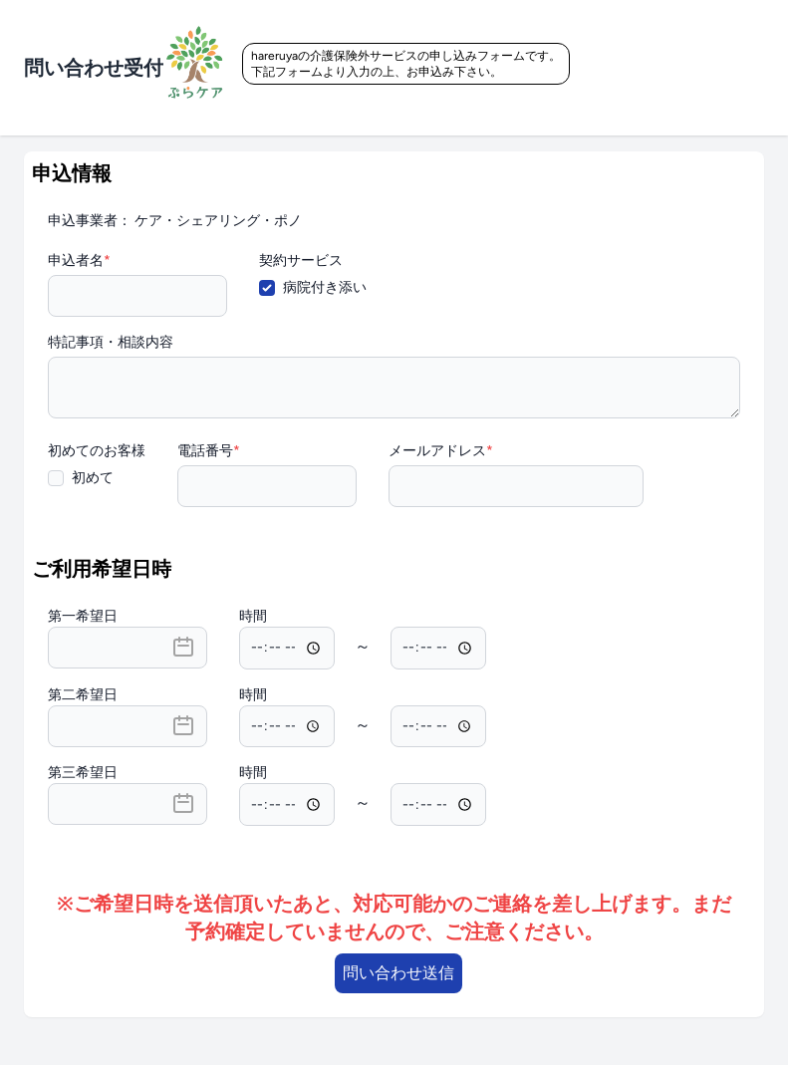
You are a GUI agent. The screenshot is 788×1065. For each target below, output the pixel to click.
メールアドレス (441, 450)
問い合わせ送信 (398, 972)
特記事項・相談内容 (110, 342)
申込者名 (79, 260)
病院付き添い (325, 287)
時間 (253, 616)
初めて (93, 477)
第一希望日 (83, 616)
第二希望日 (83, 694)
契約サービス (301, 260)
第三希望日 (83, 772)
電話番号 (208, 450)
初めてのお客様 (96, 450)
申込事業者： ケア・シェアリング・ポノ (175, 220)
